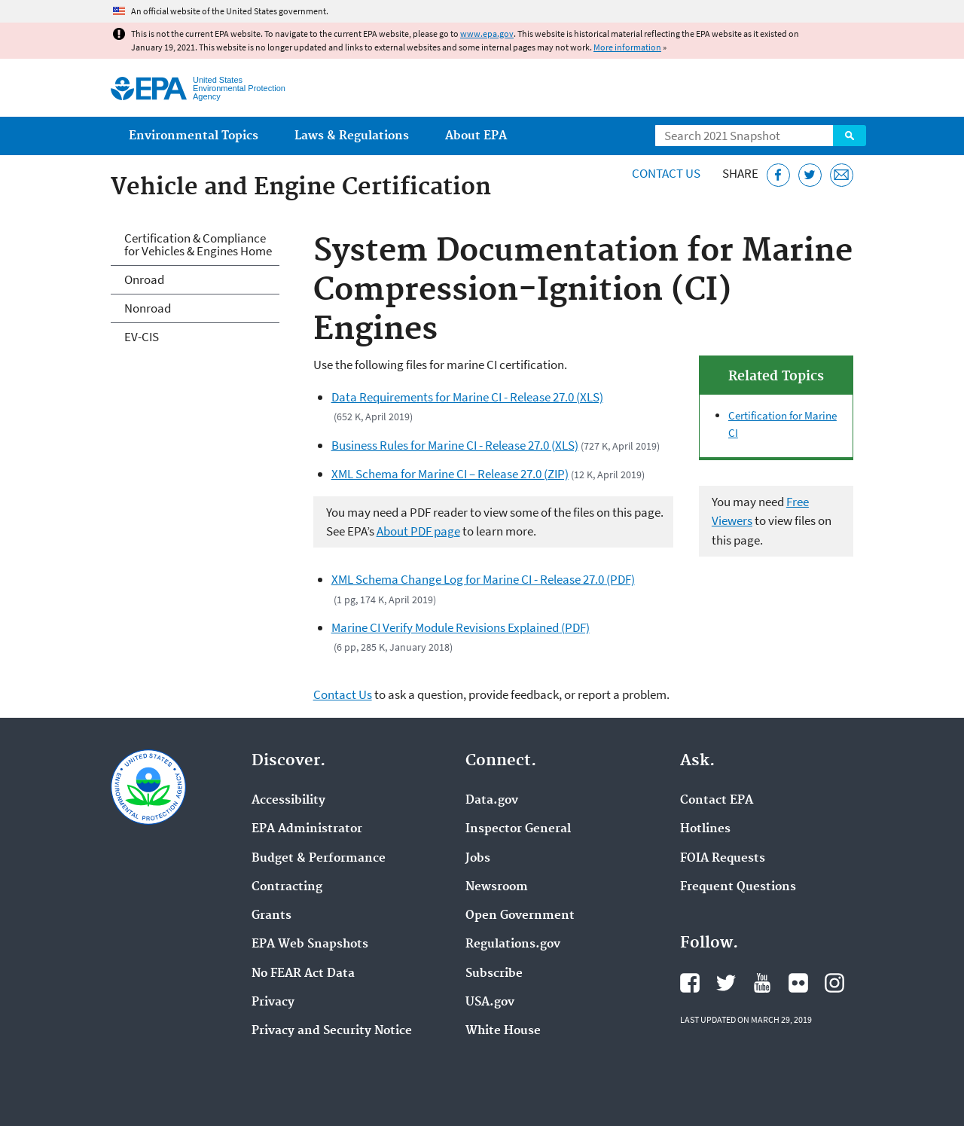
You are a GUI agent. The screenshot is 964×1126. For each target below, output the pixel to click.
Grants (271, 916)
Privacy (273, 1002)
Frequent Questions (738, 887)
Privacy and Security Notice (332, 1031)
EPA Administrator (307, 829)
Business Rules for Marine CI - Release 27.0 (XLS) (454, 445)
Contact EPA (716, 800)
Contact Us (666, 173)
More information (627, 47)
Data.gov (491, 800)
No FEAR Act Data (303, 974)
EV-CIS (141, 336)
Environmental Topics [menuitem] (193, 136)
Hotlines (705, 829)
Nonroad (147, 308)
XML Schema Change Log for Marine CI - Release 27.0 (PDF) (483, 579)
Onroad (144, 279)
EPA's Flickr (798, 983)
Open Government (520, 916)
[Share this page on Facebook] (778, 175)
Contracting (287, 887)
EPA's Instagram (834, 983)
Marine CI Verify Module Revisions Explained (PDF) (460, 627)
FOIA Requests (722, 858)
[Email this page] (841, 175)
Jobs (477, 858)
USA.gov (489, 1002)
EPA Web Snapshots (310, 944)
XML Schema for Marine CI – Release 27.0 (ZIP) (450, 473)
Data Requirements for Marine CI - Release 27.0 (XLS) (467, 397)
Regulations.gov (512, 944)
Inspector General (518, 829)
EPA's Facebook (690, 983)
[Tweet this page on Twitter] (810, 175)
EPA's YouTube (762, 983)
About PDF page (418, 531)
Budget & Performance (319, 858)
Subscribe (494, 974)
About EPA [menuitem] (476, 136)
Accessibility (288, 800)
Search (849, 135)
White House (503, 1031)
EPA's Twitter (726, 983)
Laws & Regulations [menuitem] (351, 136)
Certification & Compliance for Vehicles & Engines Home (198, 244)
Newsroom (496, 887)
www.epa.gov (487, 33)
